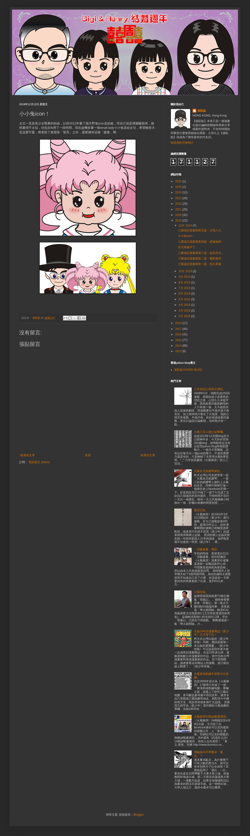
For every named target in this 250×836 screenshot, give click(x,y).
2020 (178, 215)
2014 (178, 345)
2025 (178, 187)
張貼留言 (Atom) (39, 462)
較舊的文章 (148, 455)
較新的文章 (27, 455)
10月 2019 (186, 271)
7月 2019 (185, 288)
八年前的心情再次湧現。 (210, 389)
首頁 (88, 455)
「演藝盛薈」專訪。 (207, 549)
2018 (178, 323)
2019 (178, 220)
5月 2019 (185, 299)
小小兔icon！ (186, 236)
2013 (178, 351)
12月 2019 (186, 225)
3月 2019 (185, 310)
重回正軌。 (201, 510)
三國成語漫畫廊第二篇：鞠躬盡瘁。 (201, 258)
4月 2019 (185, 305)
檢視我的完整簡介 (182, 142)
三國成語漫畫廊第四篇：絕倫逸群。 (201, 241)
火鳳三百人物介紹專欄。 (210, 432)
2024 (178, 192)
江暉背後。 (201, 592)
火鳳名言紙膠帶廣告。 (208, 471)
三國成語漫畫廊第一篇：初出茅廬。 (201, 264)
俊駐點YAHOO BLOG (188, 369)
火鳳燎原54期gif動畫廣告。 (211, 716)
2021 (178, 209)
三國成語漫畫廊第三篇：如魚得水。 (201, 253)
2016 (178, 334)
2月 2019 (185, 316)
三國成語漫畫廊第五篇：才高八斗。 (201, 230)
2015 (178, 340)
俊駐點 (201, 110)
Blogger (138, 814)
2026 (178, 181)
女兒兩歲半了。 (188, 247)
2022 (178, 203)
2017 (178, 329)
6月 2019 (185, 293)
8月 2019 (185, 282)
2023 (178, 198)
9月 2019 (185, 276)
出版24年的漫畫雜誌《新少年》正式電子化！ (211, 633)
